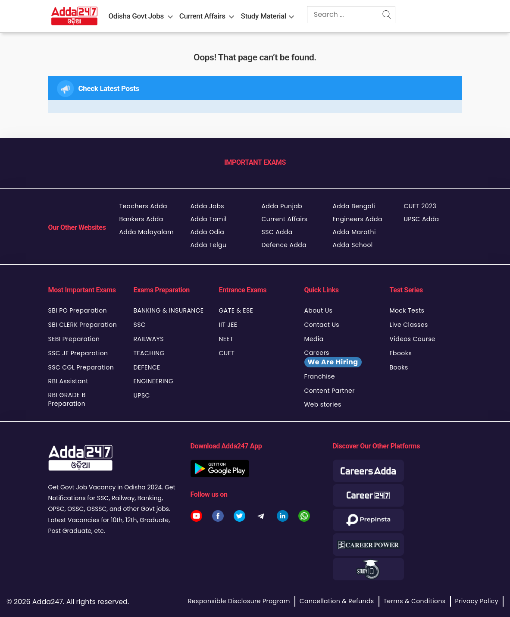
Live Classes (409, 324)
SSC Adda (277, 232)
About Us (318, 310)
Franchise (319, 376)
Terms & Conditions (415, 601)
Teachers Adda (143, 206)
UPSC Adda (421, 219)
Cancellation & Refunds (337, 601)
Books (399, 367)
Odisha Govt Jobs (136, 16)
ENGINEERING (154, 381)
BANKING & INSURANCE (169, 310)
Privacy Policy (476, 601)
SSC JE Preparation (78, 353)
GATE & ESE (236, 310)
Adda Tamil (209, 219)
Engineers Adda (357, 219)
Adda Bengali (354, 206)
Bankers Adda (141, 219)
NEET (226, 339)
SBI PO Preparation (77, 310)
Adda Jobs (208, 206)
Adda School (353, 245)
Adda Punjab (282, 206)
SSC (140, 324)
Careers (333, 357)
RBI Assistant (68, 381)
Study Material (263, 16)
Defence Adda (284, 245)
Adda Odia (208, 232)
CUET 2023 (420, 206)
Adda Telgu (209, 245)
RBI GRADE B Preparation (67, 399)
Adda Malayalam (146, 232)
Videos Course (412, 339)
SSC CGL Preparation (81, 367)
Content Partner (329, 390)
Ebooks (401, 353)
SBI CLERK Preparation (82, 324)
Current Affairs (202, 16)
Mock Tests (407, 310)
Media (314, 339)
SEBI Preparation (74, 339)
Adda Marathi (354, 232)
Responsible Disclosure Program (239, 601)
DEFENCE (147, 367)
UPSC (142, 395)
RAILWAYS (149, 339)
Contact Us (322, 324)
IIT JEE (228, 324)
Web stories (322, 404)
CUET (227, 353)
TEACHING (149, 353)
